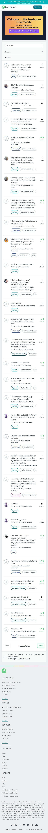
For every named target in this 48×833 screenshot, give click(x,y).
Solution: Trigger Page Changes (35, 572)
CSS (13, 76)
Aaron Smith (29, 349)
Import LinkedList (17, 613)
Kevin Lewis (28, 422)
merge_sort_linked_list (20, 597)
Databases (16, 495)
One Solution (28, 447)
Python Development (9, 688)
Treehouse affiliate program (22, 1)
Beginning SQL (7, 713)
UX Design (5, 694)
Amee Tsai (27, 547)
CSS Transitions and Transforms (30, 76)
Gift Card (4, 768)
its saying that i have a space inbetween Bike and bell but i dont (22, 321)
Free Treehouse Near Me (10, 790)
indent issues (16, 303)
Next (41, 646)
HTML (14, 255)
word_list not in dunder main (22, 264)
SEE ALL (5, 699)
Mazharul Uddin (29, 305)
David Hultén (29, 208)
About (3, 753)
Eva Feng (28, 365)
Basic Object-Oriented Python (31, 128)
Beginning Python (7, 710)
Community (5, 759)
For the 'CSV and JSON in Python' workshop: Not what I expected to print (23, 417)
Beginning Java (7, 716)
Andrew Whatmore (30, 106)
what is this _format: (19, 520)
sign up (22, 659)
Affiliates (4, 780)
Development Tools (18, 354)
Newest (7, 52)
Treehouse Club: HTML (27, 636)
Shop (3, 787)
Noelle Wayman (29, 326)
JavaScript (16, 110)
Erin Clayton (29, 290)
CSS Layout (5, 738)
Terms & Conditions (11, 829)
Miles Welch (29, 402)
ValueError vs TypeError (20, 363)
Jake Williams (29, 90)
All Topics (8, 57)
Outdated (14, 504)
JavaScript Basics (7, 729)
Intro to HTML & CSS (8, 732)
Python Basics (26, 294)
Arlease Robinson (31, 465)
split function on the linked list (22, 581)
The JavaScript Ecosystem (33, 149)
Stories (4, 762)
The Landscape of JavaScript (34, 230)
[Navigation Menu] (44, 7)
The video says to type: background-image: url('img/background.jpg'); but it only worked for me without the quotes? (23, 540)
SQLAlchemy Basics (27, 94)
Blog (3, 756)
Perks (3, 784)
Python (14, 94)
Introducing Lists (27, 169)
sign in (15, 659)
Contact (4, 765)
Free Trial (37, 7)
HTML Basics (24, 255)
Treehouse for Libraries (9, 793)
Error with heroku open (20, 103)
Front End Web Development (11, 682)
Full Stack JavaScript (8, 685)
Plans (3, 777)
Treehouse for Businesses (10, 796)
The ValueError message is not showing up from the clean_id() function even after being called (23, 202)
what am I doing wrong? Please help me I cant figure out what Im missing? (23, 180)
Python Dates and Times (29, 527)
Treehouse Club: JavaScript (33, 331)
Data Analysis (6, 691)
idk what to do (16, 629)
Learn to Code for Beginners (11, 707)
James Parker (29, 226)
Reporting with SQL (30, 495)
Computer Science (18, 588)
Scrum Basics (34, 354)
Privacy (21, 829)
